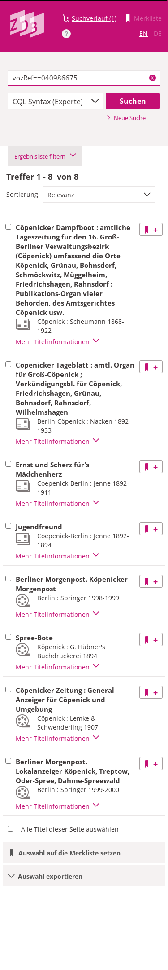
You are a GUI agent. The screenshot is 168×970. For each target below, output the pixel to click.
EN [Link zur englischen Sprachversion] (143, 33)
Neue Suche (126, 118)
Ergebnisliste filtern (45, 156)
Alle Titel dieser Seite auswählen (70, 829)
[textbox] (84, 78)
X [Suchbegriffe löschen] (152, 78)
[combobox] (55, 101)
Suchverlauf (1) (94, 18)
